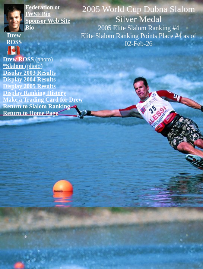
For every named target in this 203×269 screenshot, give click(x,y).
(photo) (28, 59)
